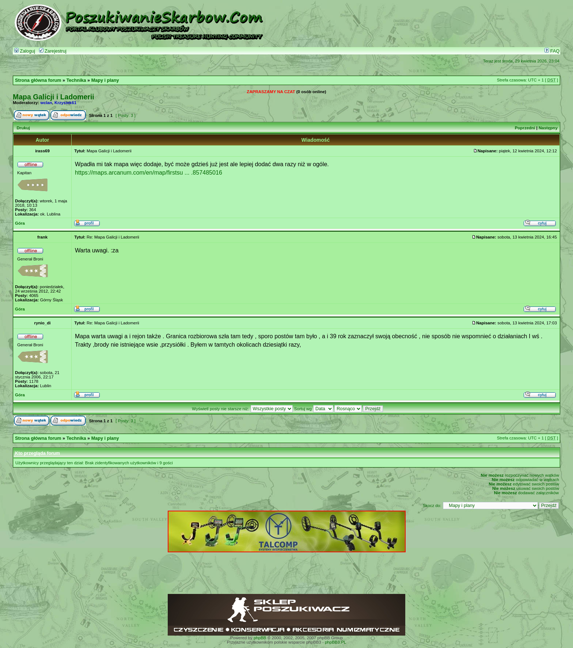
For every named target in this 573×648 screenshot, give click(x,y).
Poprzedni (525, 128)
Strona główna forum (38, 80)
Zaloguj (24, 51)
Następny (548, 128)
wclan (46, 102)
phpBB (260, 638)
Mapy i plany (105, 80)
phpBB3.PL (335, 642)
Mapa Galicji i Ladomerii (53, 97)
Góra (20, 223)
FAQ (551, 51)
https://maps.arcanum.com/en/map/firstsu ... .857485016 (148, 172)
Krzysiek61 (65, 102)
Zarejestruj (53, 51)
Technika (76, 80)
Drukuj (23, 128)
